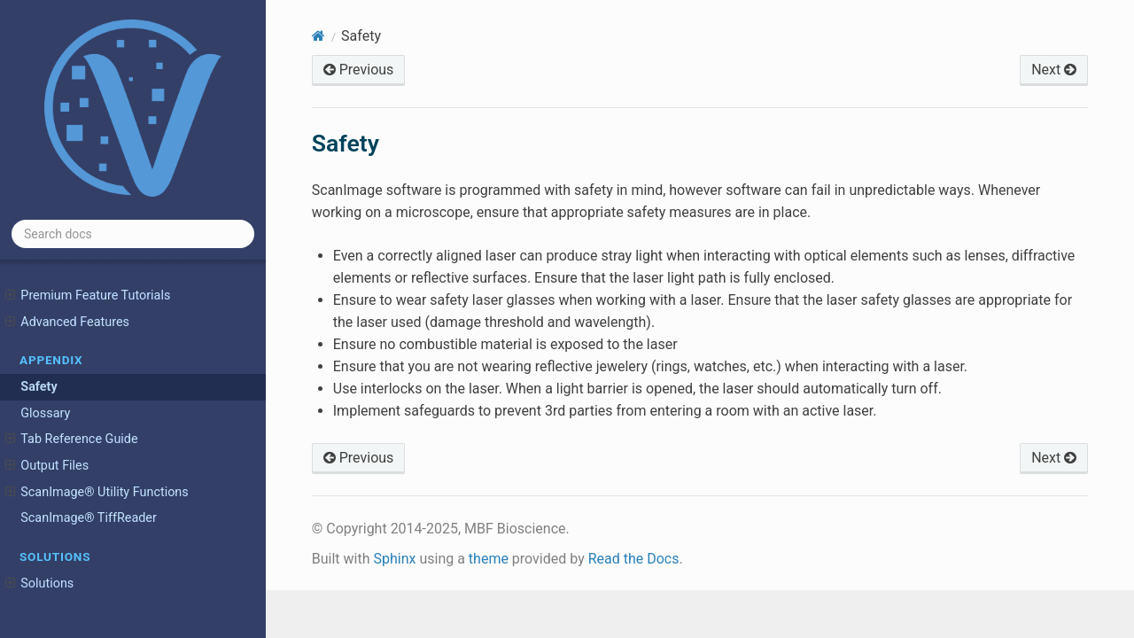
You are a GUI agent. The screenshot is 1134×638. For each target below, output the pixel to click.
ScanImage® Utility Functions (97, 493)
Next (1053, 69)
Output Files (47, 466)
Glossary (45, 413)
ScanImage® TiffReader (88, 517)
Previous (358, 69)
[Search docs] (133, 234)
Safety (38, 386)
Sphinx (394, 558)
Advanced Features (67, 323)
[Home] (318, 35)
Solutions (39, 584)
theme (489, 558)
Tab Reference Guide (71, 439)
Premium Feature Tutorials (87, 296)
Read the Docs (634, 558)
